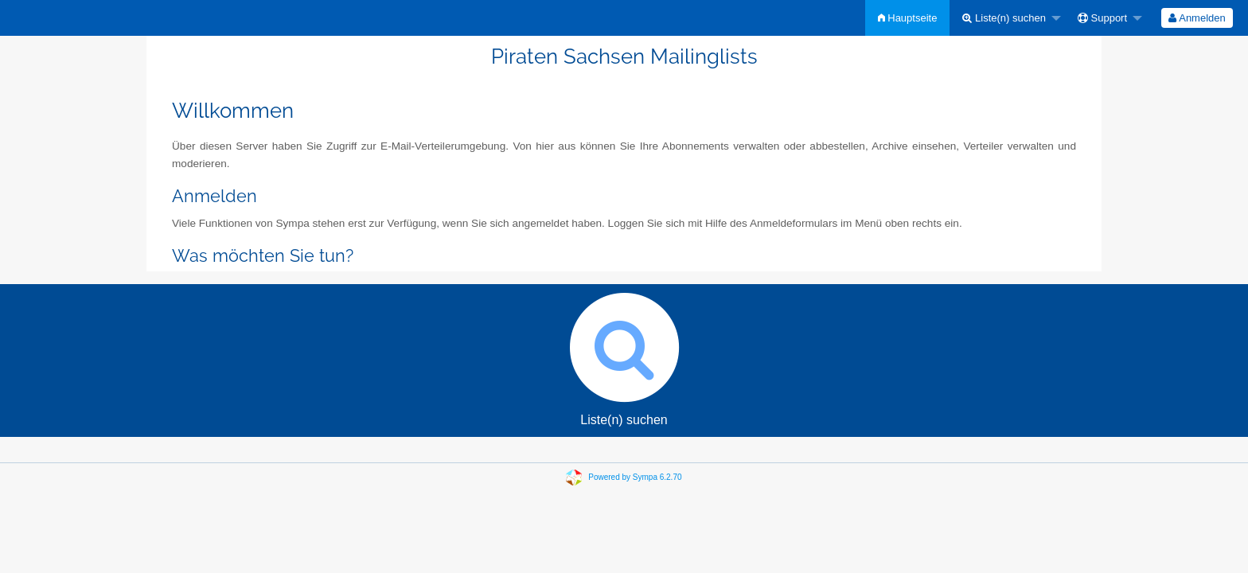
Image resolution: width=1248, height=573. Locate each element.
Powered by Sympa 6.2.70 (634, 477)
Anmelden (1196, 18)
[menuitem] (907, 18)
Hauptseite (908, 18)
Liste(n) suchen (1004, 18)
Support (1102, 18)
